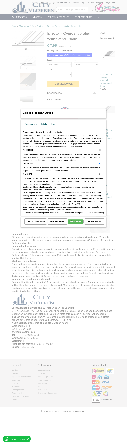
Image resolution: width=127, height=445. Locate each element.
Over (53, 124)
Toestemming (31, 124)
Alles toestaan (75, 221)
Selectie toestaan (57, 221)
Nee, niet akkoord (94, 221)
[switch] (100, 150)
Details (44, 124)
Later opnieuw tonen (36, 221)
